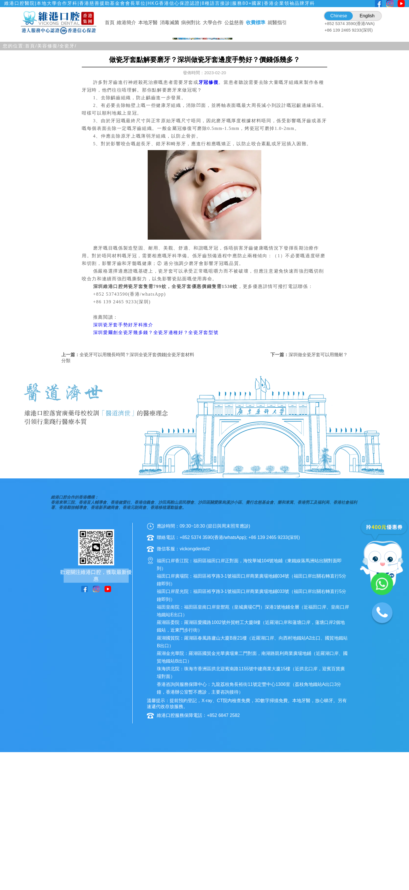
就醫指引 (277, 22)
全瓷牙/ (67, 191)
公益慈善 (234, 22)
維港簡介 (126, 22)
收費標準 (255, 22)
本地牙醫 (148, 22)
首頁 (109, 22)
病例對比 (191, 22)
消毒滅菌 (169, 22)
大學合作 (212, 22)
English (367, 15)
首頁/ (31, 191)
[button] (177, 180)
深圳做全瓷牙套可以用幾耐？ (318, 500)
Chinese (338, 15)
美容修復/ (48, 191)
